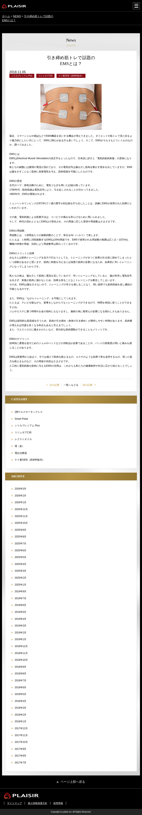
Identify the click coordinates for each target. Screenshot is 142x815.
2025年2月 (20, 577)
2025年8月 (20, 536)
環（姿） (19, 446)
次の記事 (54, 385)
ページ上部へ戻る (73, 781)
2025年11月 (21, 516)
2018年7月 (20, 680)
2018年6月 (20, 687)
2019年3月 (20, 625)
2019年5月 (20, 612)
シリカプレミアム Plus (27, 425)
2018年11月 (21, 653)
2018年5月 (20, 694)
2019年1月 (20, 639)
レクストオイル (23, 439)
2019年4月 (20, 619)
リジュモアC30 (23, 432)
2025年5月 (20, 557)
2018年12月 (21, 646)
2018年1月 (20, 721)
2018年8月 (20, 673)
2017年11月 (21, 735)
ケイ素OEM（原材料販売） (30, 459)
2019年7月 (20, 598)
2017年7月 (20, 762)
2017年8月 (20, 755)
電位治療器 (21, 453)
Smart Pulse (21, 418)
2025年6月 (20, 550)
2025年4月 (20, 564)
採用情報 (58, 803)
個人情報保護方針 (37, 803)
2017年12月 (21, 728)
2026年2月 (20, 495)
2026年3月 (20, 488)
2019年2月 (20, 632)
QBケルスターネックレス (29, 411)
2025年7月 (20, 543)
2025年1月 (20, 584)
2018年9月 (20, 666)
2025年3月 (20, 570)
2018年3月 (20, 707)
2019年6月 (20, 605)
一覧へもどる (71, 385)
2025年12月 (21, 509)
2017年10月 (21, 742)
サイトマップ (14, 803)
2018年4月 (20, 701)
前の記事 (88, 385)
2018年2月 (20, 714)
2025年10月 (21, 523)
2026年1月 (20, 502)
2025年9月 (20, 529)
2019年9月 (20, 591)
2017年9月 (20, 749)
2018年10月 (21, 659)
